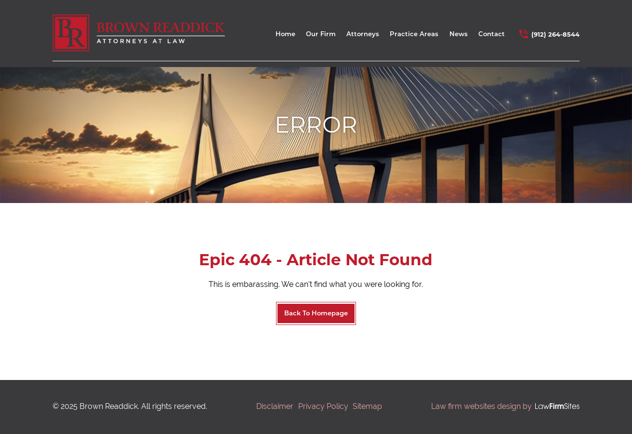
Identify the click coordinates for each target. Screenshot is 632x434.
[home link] (139, 33)
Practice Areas (414, 34)
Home (285, 34)
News (458, 34)
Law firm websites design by (481, 406)
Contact (491, 34)
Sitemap (367, 406)
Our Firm (321, 34)
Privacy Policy (323, 406)
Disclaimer (274, 406)
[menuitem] (285, 36)
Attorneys (362, 34)
